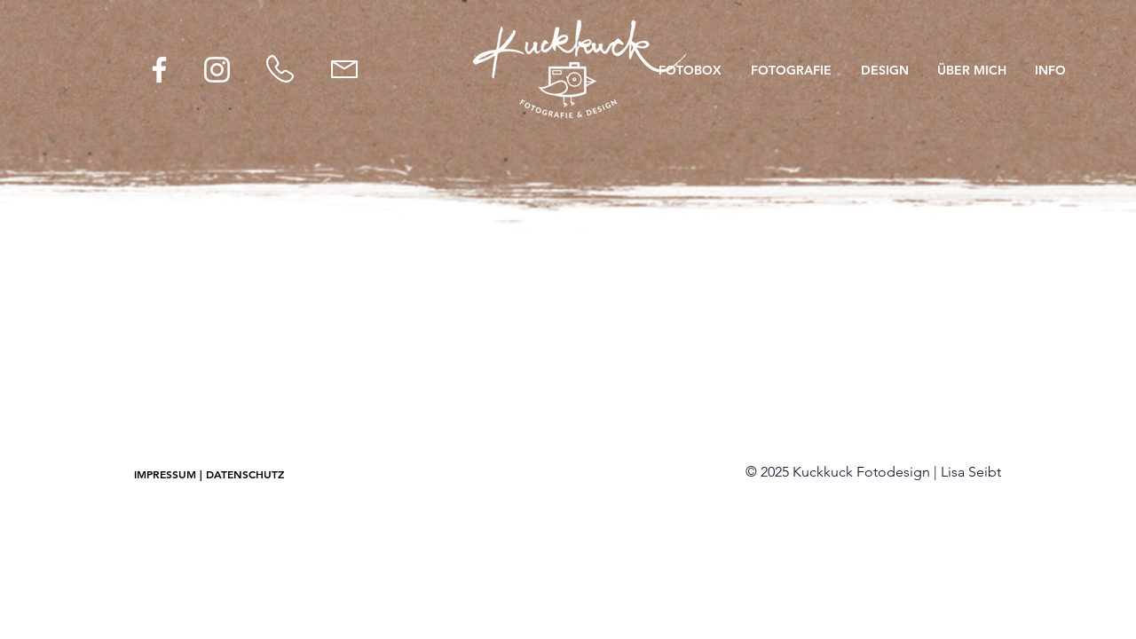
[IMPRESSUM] (165, 474)
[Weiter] (1020, 117)
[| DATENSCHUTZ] (242, 474)
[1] (568, 189)
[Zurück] (115, 117)
